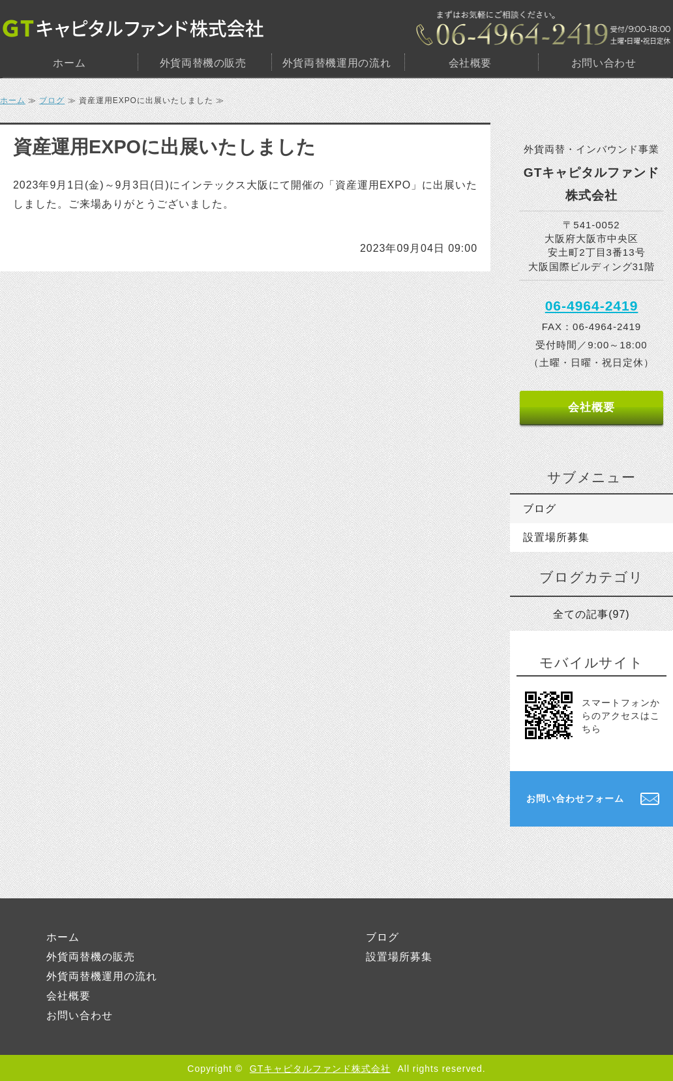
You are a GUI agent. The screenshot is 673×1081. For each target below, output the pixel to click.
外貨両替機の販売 (203, 63)
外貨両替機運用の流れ (336, 63)
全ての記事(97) (591, 614)
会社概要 (470, 63)
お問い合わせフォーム (575, 798)
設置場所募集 (556, 537)
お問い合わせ (603, 63)
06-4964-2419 (591, 305)
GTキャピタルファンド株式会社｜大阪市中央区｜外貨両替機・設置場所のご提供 (133, 28)
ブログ (52, 100)
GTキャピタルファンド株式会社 (320, 1068)
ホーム (69, 63)
